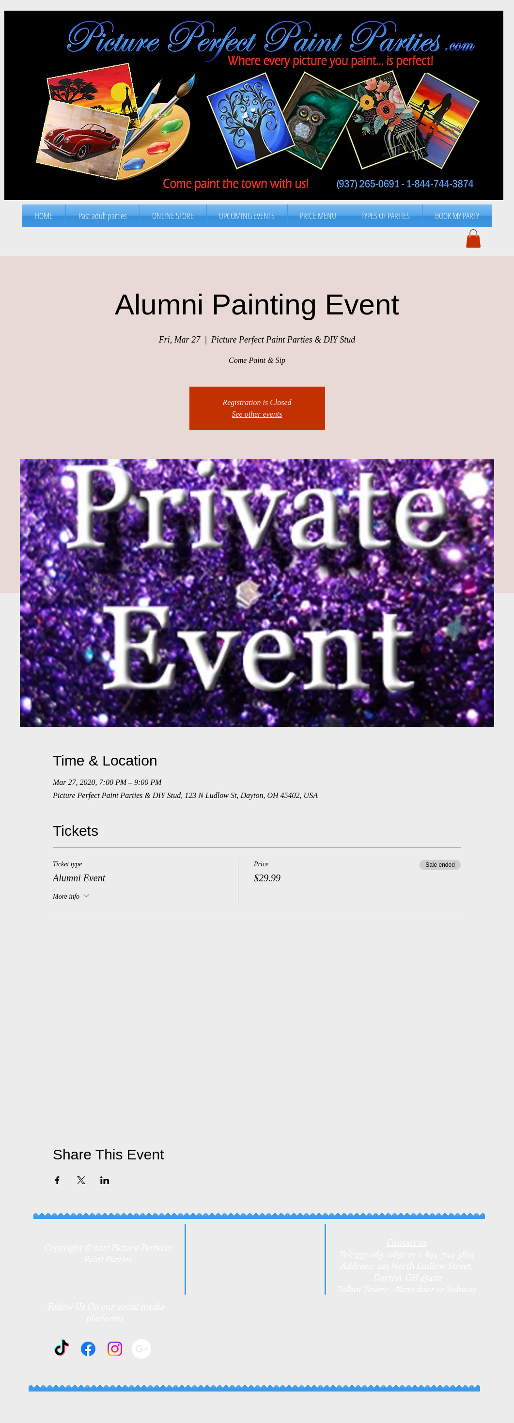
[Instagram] (115, 1349)
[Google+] (141, 1349)
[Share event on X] (81, 1180)
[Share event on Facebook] (57, 1180)
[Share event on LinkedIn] (104, 1180)
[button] (318, 215)
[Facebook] (88, 1349)
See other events (257, 414)
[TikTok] (61, 1349)
